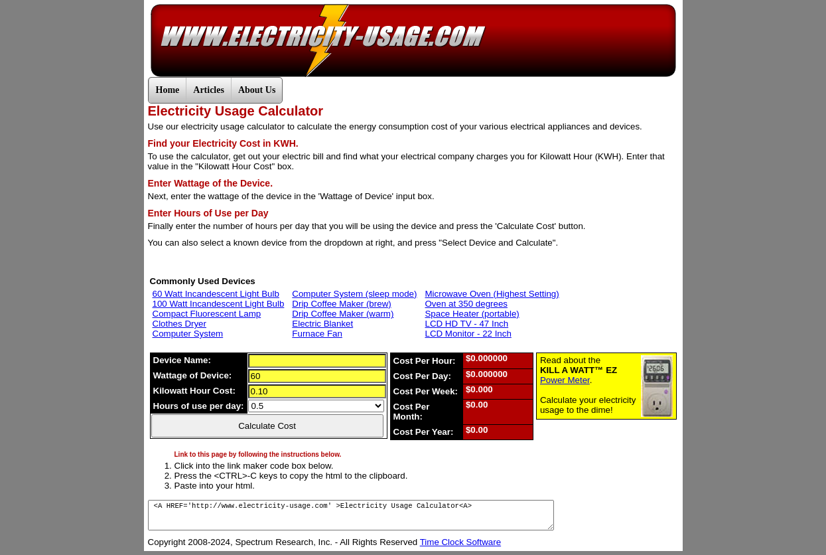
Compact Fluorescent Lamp (207, 314)
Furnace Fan (317, 334)
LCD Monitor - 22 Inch (468, 334)
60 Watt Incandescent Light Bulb (216, 294)
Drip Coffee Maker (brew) (341, 304)
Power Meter (565, 380)
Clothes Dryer (179, 324)
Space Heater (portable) (472, 314)
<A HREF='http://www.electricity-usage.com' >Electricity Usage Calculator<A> (351, 515)
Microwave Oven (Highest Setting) (492, 294)
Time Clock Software (460, 542)
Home (168, 90)
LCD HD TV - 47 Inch (466, 324)
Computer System (188, 334)
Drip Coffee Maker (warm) (342, 314)
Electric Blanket (322, 324)
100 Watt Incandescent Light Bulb (219, 304)
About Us (256, 90)
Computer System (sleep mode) (354, 294)
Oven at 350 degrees (466, 304)
